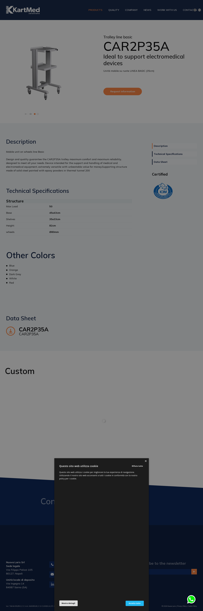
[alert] (101, 305)
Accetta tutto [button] (135, 603)
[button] (68, 603)
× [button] (146, 461)
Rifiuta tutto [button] (137, 466)
